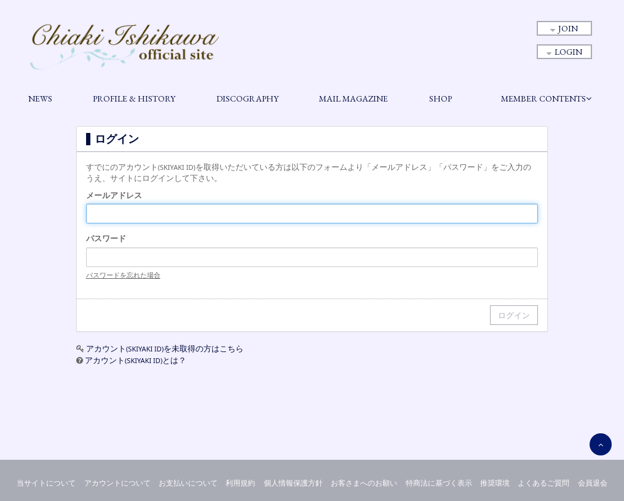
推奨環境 (495, 483)
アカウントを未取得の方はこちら (164, 348)
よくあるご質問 (543, 483)
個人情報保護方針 (293, 483)
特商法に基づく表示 (439, 483)
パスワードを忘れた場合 (123, 274)
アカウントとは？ (135, 360)
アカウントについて (117, 483)
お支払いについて (188, 483)
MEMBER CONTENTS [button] (546, 98)
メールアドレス (114, 195)
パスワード (106, 238)
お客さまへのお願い (364, 483)
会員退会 (592, 483)
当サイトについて (46, 483)
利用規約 (240, 483)
